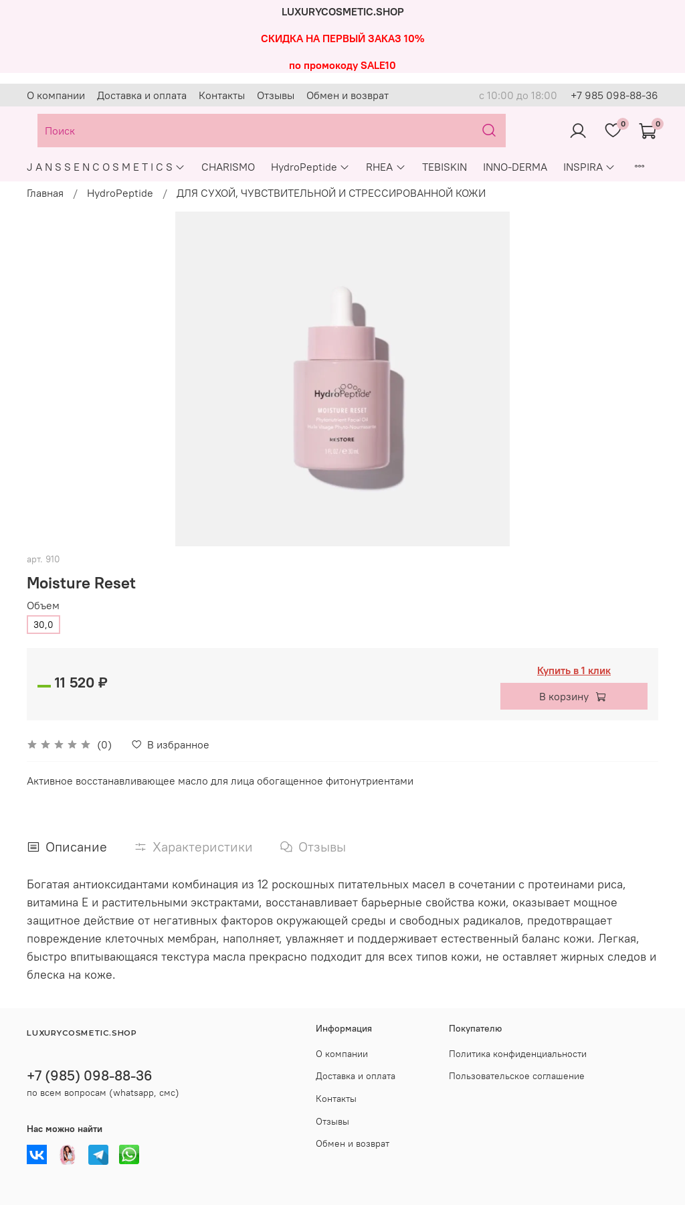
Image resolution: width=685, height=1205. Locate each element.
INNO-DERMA (515, 166)
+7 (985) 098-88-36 (90, 1075)
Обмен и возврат (347, 95)
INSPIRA (589, 166)
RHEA (385, 166)
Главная (45, 192)
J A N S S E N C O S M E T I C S (106, 166)
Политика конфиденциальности (518, 1054)
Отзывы (275, 95)
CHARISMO (228, 166)
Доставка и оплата (142, 95)
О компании (56, 95)
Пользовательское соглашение (517, 1076)
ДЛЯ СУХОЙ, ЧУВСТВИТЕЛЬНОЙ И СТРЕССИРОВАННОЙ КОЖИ (331, 192)
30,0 (43, 625)
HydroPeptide (310, 166)
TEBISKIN (444, 166)
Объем (43, 605)
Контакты (222, 95)
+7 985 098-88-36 (614, 95)
